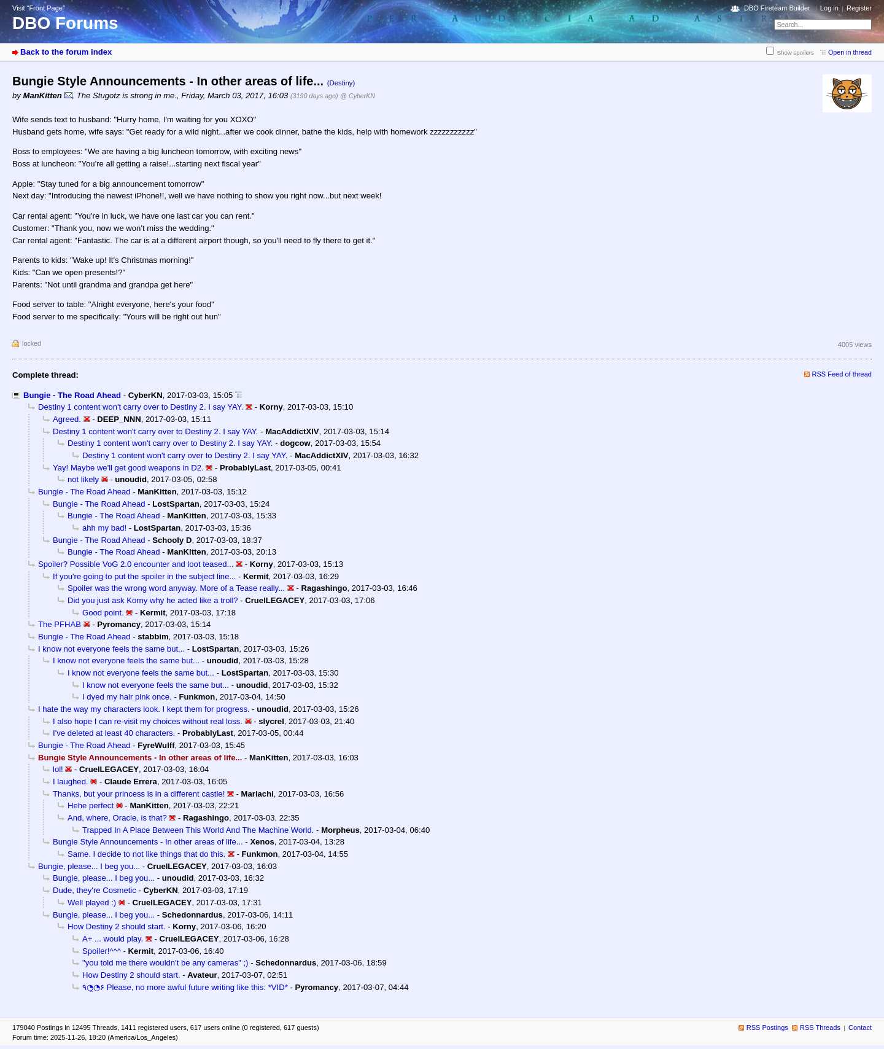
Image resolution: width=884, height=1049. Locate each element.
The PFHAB (59, 624)
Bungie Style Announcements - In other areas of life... (148, 841)
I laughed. (70, 781)
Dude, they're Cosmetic (94, 890)
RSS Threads (820, 1027)
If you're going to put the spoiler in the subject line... (144, 576)
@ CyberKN (357, 95)
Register (859, 8)
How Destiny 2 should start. (117, 926)
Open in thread (850, 52)
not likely (83, 479)
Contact (860, 1027)
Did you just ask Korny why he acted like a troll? (153, 600)
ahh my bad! (104, 527)
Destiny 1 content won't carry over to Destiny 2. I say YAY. (141, 406)
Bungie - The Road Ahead (72, 395)
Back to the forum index (66, 52)
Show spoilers (795, 52)
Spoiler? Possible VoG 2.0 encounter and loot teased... (135, 564)
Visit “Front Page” (38, 8)
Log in (829, 8)
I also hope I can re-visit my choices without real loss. (147, 721)
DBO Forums (65, 23)
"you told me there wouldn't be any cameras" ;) (165, 962)
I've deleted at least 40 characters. (114, 733)
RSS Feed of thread (842, 374)
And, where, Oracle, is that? (117, 817)
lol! (58, 769)
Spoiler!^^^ (101, 951)
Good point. (103, 612)
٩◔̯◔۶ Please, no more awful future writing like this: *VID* (185, 987)
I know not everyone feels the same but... (111, 648)
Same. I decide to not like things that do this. (146, 854)
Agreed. (67, 419)
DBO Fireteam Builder (777, 8)
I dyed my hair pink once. (127, 696)
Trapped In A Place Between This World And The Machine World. (198, 830)
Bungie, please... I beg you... (89, 866)
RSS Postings (767, 1027)
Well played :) (92, 902)
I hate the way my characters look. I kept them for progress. (144, 709)
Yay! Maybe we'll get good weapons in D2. (128, 467)
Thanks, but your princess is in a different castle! (139, 793)
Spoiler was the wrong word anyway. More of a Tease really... (176, 588)
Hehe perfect (91, 805)
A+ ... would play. (112, 938)
